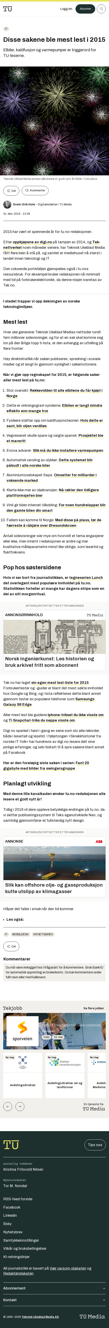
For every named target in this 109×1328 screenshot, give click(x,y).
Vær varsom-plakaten (68, 1268)
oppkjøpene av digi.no (32, 242)
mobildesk (20, 934)
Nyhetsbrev (43, 934)
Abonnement (54, 1288)
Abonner (85, 8)
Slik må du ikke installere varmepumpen (68, 450)
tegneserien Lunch (86, 578)
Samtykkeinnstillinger (21, 1240)
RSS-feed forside (17, 1199)
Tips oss (95, 1145)
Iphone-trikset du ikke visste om (76, 715)
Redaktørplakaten (18, 1273)
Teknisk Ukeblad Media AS (40, 1316)
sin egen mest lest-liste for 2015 (60, 683)
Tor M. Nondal (15, 1186)
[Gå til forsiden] (7, 9)
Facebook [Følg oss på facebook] (11, 1207)
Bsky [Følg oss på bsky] (7, 1224)
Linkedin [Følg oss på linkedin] (10, 1215)
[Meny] (101, 8)
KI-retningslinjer (16, 1257)
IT (6, 28)
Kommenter (35, 190)
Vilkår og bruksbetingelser (24, 1248)
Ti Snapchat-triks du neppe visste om (42, 720)
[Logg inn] (66, 8)
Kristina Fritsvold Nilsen (23, 1169)
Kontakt (54, 1300)
